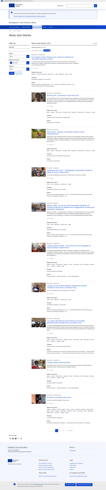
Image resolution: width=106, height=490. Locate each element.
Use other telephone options (45, 465)
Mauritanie (15, 62)
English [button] (61, 6)
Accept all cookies (70, 484)
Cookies (71, 469)
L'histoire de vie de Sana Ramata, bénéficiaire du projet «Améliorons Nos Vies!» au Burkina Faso (67, 287)
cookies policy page (38, 484)
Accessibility (72, 450)
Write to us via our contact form (46, 467)
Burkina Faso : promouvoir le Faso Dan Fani (63, 95)
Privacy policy (72, 465)
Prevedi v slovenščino (19, 16)
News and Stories (37, 27)
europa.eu (19, 464)
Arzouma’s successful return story (59, 397)
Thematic (11, 66)
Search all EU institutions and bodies (78, 476)
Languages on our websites (76, 463)
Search (11, 73)
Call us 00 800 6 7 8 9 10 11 (45, 463)
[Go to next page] (71, 430)
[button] (10, 438)
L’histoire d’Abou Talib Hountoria (58, 362)
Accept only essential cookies (84, 484)
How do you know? (28, 0)
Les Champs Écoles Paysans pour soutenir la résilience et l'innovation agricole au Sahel (52, 58)
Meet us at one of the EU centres (46, 469)
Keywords (11, 47)
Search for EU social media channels (47, 476)
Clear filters (18, 73)
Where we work (26, 27)
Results (44, 27)
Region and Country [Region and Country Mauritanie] (14, 59)
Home (11, 27)
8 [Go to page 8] (67, 430)
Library (50, 27)
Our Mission (16, 27)
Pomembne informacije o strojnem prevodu (35, 16)
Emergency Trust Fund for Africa (17, 447)
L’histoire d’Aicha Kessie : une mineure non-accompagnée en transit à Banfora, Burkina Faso (69, 247)
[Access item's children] (21, 27)
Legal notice (72, 467)
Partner (11, 53)
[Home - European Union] (16, 5)
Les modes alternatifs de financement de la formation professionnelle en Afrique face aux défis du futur (66, 322)
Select (11, 56)
